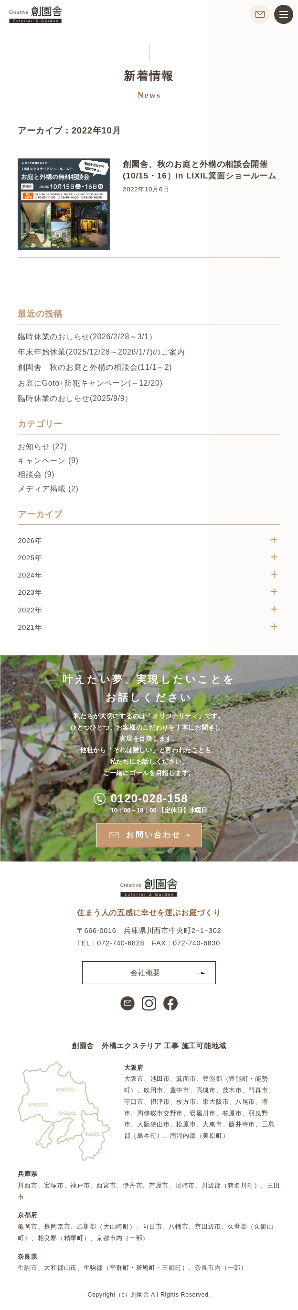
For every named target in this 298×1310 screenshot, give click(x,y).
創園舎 (140, 1294)
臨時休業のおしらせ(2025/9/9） (75, 399)
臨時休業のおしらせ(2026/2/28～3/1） (87, 337)
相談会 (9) (36, 475)
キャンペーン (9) (48, 461)
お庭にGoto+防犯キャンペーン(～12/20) (90, 383)
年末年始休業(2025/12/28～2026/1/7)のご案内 (101, 353)
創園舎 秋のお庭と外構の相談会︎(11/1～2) (95, 368)
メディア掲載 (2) (48, 489)
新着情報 (149, 76)
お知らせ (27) (42, 448)
